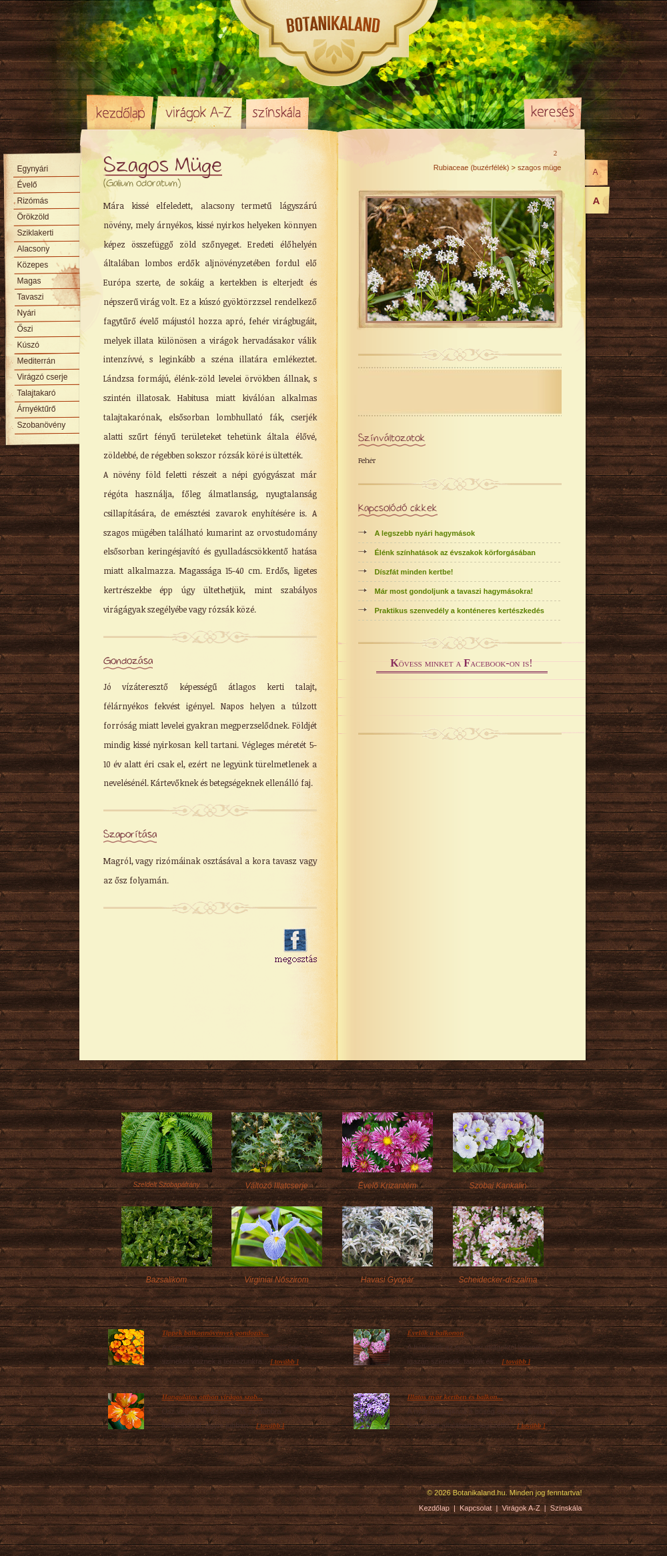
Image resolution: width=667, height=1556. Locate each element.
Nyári (26, 313)
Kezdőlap (120, 112)
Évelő (27, 184)
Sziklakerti (35, 233)
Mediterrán (36, 361)
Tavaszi (30, 297)
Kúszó (28, 345)
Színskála (277, 112)
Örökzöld (33, 217)
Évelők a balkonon (436, 1332)
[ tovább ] (284, 1361)
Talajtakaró (36, 393)
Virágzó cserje (42, 377)
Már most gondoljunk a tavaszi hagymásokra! (454, 591)
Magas (29, 281)
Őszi (25, 329)
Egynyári (33, 168)
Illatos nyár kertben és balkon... (455, 1397)
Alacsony (33, 249)
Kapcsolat (476, 1508)
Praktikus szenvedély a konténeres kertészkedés (459, 611)
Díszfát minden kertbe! (414, 572)
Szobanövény (41, 425)
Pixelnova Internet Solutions (118, 1497)
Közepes (33, 265)
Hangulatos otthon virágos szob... (212, 1397)
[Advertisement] (176, 993)
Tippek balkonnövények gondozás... (215, 1332)
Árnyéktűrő (36, 409)
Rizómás (33, 201)
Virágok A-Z (199, 112)
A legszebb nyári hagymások (425, 533)
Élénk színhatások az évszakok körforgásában (455, 552)
